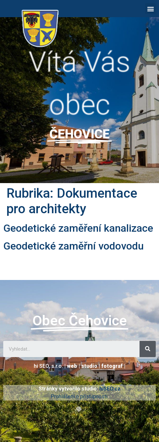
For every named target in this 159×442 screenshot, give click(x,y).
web (72, 366)
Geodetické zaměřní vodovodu (73, 246)
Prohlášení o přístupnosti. (79, 396)
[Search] (148, 349)
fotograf (112, 366)
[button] (150, 8)
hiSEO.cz (109, 389)
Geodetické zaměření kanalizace (78, 228)
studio (89, 366)
